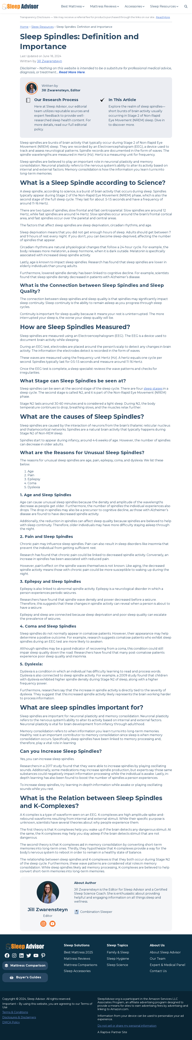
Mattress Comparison (25, 965)
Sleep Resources (42, 27)
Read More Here (72, 72)
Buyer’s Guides (25, 977)
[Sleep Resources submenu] (164, 6)
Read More (163, 17)
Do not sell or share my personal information (127, 1025)
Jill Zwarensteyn (49, 61)
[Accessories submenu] (134, 6)
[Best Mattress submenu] (72, 6)
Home (24, 27)
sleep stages (153, 388)
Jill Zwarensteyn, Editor (61, 90)
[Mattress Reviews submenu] (104, 6)
